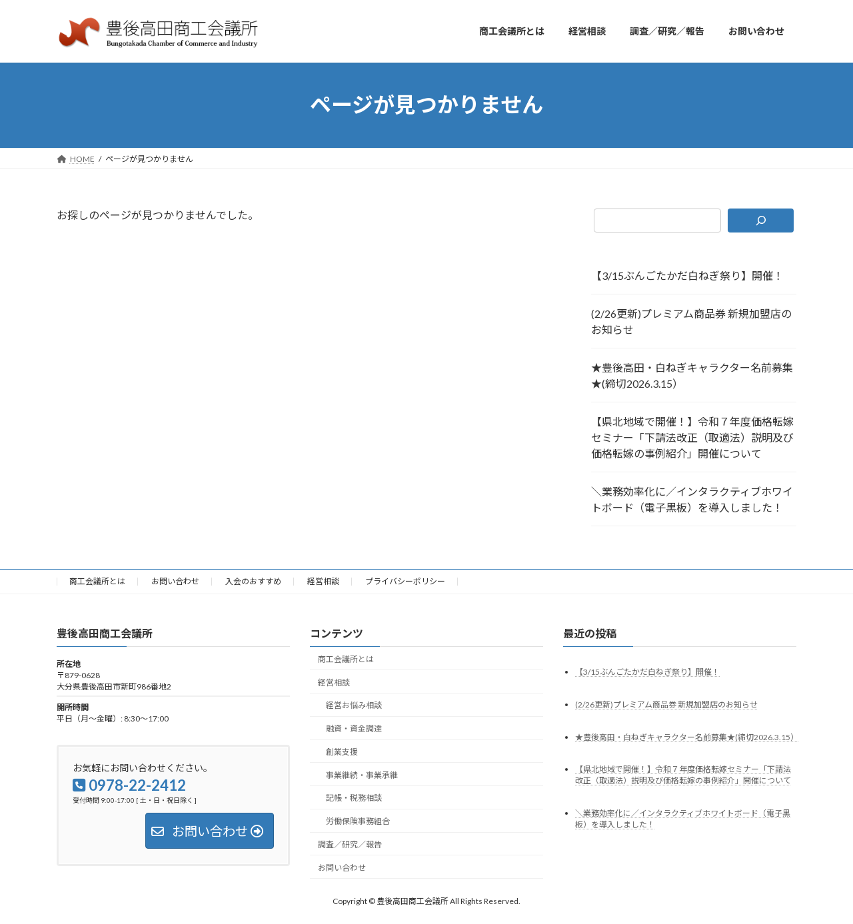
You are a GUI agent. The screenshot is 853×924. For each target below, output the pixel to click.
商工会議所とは (97, 581)
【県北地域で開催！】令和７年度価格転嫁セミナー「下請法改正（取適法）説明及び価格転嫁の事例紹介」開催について (692, 437)
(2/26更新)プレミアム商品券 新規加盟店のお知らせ (691, 321)
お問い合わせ (175, 581)
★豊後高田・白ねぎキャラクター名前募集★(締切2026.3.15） (692, 375)
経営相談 (323, 581)
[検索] (761, 220)
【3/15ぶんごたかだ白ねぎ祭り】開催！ (687, 275)
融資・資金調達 (354, 728)
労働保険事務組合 (358, 821)
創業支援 (342, 751)
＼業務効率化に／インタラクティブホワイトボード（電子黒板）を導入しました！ (692, 499)
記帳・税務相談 (354, 798)
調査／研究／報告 (350, 844)
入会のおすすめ (253, 581)
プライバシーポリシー (405, 581)
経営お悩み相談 (354, 705)
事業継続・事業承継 (362, 774)
